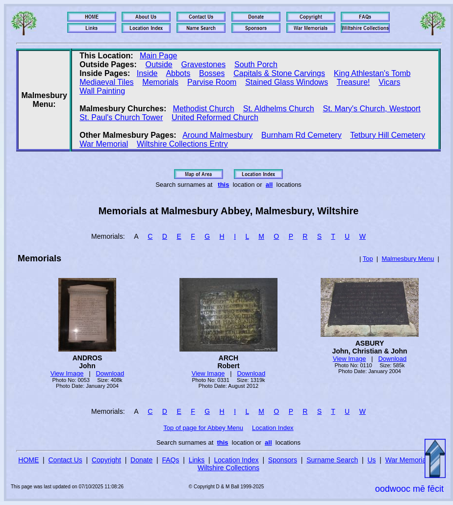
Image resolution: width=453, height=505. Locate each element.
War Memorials (408, 460)
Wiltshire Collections (228, 468)
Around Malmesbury (217, 135)
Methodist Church (203, 108)
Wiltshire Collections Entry (182, 144)
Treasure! (353, 82)
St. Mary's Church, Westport (371, 108)
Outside (159, 64)
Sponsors (282, 460)
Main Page (158, 55)
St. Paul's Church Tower (121, 117)
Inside (147, 73)
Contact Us (65, 460)
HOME (28, 460)
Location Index (273, 427)
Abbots (178, 73)
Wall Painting (102, 91)
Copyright (106, 460)
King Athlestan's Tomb (372, 73)
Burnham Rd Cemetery (301, 135)
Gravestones (203, 64)
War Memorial (103, 144)
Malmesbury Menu (407, 258)
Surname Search (332, 460)
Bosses (212, 73)
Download (110, 373)
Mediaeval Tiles (106, 82)
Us (371, 460)
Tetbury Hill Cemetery (387, 135)
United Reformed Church (215, 117)
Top (368, 258)
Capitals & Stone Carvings (279, 73)
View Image (67, 373)
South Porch (255, 64)
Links (197, 460)
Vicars (389, 82)
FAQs (170, 460)
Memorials (160, 82)
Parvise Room (211, 82)
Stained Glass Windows (286, 82)
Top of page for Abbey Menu (203, 427)
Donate (141, 460)
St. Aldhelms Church (278, 108)
